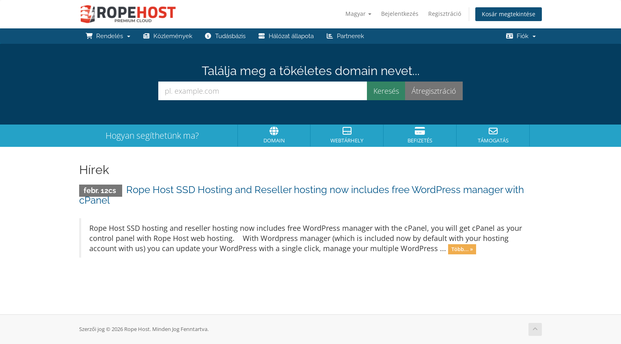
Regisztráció (444, 13)
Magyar (358, 13)
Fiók (521, 36)
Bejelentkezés (399, 13)
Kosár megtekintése (508, 14)
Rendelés (107, 36)
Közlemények (167, 36)
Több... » (462, 249)
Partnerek (345, 36)
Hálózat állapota (286, 36)
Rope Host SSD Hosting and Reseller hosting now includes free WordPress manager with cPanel (301, 195)
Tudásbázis (225, 36)
